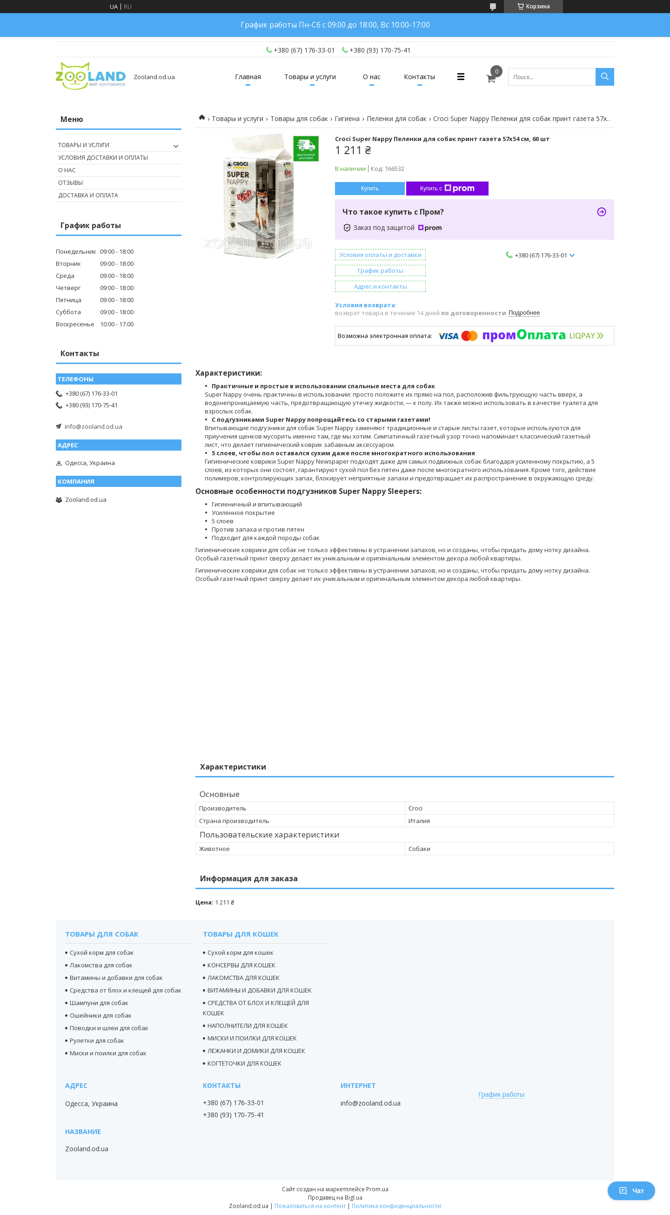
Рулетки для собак (97, 1040)
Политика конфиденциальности (396, 1206)
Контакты (419, 76)
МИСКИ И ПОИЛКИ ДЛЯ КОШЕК (252, 1038)
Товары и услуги (310, 76)
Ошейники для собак (101, 1015)
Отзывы (70, 183)
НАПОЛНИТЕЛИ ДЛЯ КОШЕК (248, 1025)
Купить (370, 188)
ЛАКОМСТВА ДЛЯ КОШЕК (244, 977)
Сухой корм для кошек (241, 952)
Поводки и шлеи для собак (109, 1028)
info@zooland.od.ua (93, 426)
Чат (631, 1191)
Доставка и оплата (88, 195)
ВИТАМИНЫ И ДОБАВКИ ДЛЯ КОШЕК (260, 990)
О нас (372, 76)
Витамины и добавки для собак (116, 977)
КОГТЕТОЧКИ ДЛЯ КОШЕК (244, 1063)
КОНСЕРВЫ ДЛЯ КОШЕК (241, 965)
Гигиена (347, 118)
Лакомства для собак (101, 965)
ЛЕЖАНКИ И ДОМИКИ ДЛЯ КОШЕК (256, 1050)
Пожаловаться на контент (310, 1206)
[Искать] (605, 77)
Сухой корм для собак (102, 952)
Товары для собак (299, 118)
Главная (248, 76)
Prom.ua (377, 1189)
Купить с (447, 188)
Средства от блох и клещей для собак (125, 990)
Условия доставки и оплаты (103, 158)
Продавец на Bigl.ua (335, 1198)
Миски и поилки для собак (108, 1053)
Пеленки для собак (397, 118)
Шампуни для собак (99, 1003)
